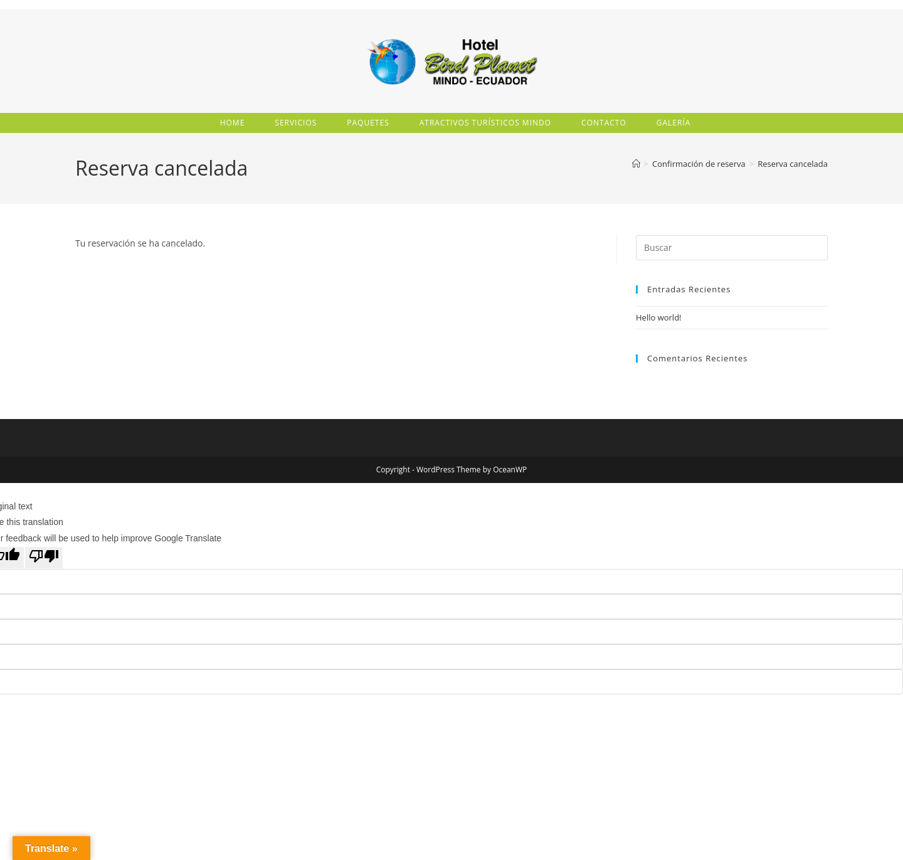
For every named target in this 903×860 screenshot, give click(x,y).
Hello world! (659, 318)
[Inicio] (636, 165)
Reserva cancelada (793, 165)
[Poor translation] (43, 559)
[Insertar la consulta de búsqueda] (732, 249)
